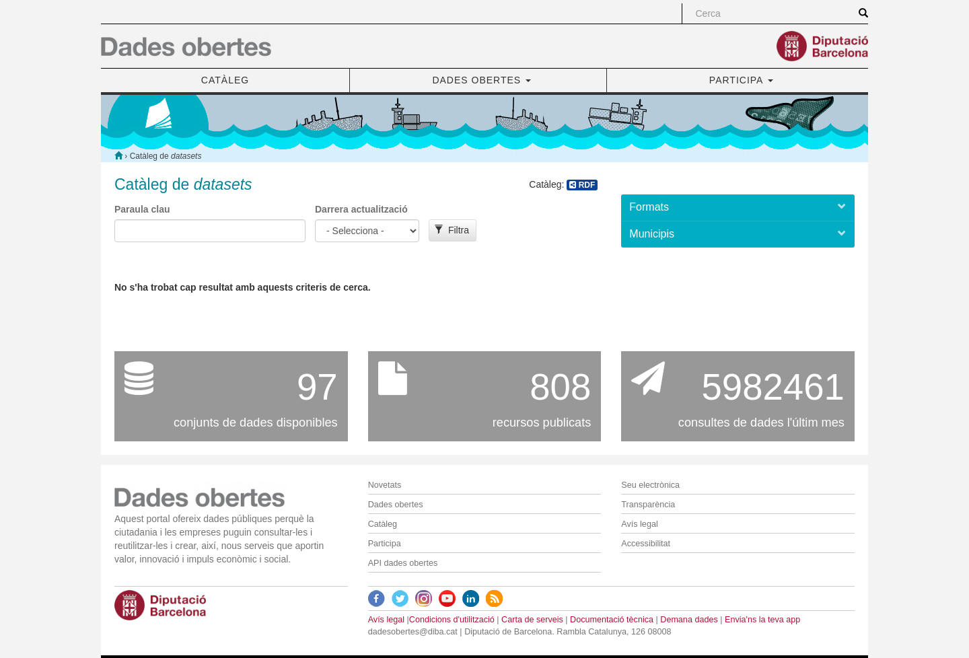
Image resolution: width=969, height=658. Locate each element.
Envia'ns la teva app (762, 619)
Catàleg (382, 524)
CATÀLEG (225, 80)
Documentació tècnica (611, 619)
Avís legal (639, 524)
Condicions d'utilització (452, 619)
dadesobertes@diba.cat (413, 631)
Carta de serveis (532, 619)
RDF (582, 185)
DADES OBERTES (481, 80)
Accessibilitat (645, 543)
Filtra (452, 230)
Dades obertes (395, 504)
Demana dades (688, 619)
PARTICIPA (741, 80)
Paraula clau (142, 209)
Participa (384, 543)
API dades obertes (403, 563)
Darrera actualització (361, 209)
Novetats (385, 485)
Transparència (648, 504)
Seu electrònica (650, 485)
